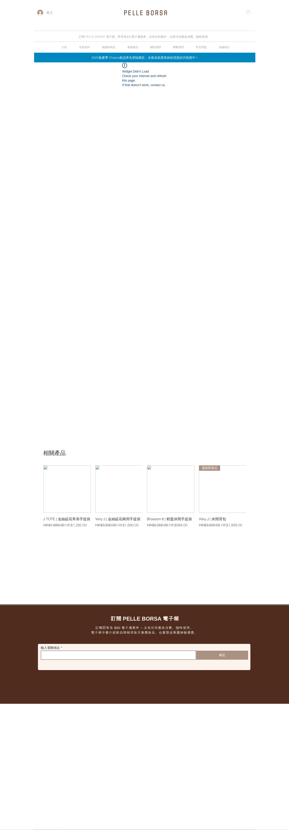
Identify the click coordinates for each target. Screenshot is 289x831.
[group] (144, 499)
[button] (248, 12)
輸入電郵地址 (50, 647)
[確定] (222, 655)
